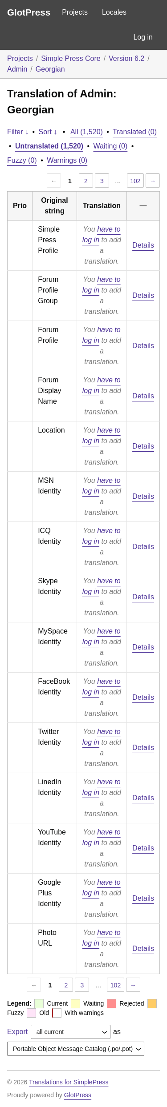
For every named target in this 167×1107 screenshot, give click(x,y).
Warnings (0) (67, 160)
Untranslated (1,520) (49, 146)
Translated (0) (135, 132)
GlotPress (28, 12)
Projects (75, 12)
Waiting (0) (111, 146)
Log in (143, 37)
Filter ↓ (18, 132)
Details (143, 245)
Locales (114, 12)
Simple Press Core (70, 58)
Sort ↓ (48, 132)
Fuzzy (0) (22, 160)
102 (135, 180)
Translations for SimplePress (68, 1082)
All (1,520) (86, 132)
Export (17, 1031)
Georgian (50, 69)
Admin (17, 69)
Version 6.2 (126, 58)
